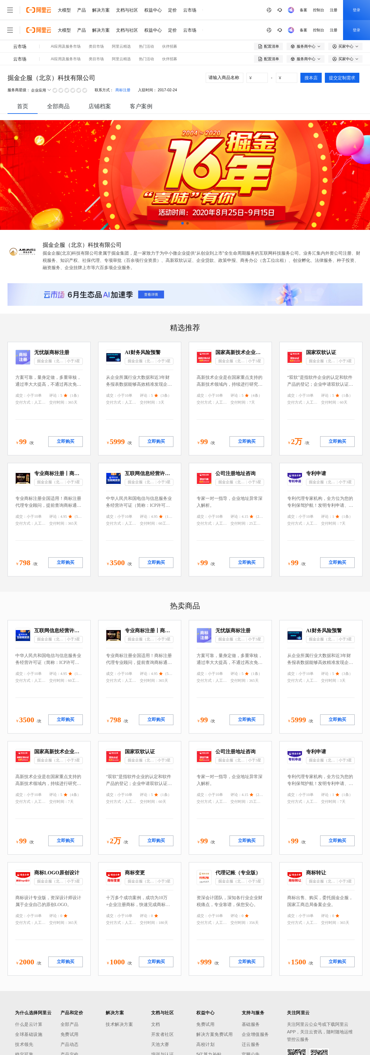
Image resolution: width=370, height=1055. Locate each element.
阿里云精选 (121, 46)
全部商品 (58, 106)
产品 (81, 10)
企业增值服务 (255, 1034)
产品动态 (70, 1044)
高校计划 (205, 1044)
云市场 (189, 10)
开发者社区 (162, 1034)
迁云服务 (251, 1044)
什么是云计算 (28, 1024)
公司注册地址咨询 (235, 473)
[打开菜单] (10, 10)
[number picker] (259, 77)
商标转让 (316, 872)
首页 (22, 106)
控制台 (318, 10)
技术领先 (24, 1044)
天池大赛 (160, 1044)
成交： (21, 395)
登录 (356, 10)
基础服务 (251, 1024)
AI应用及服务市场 (66, 46)
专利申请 (316, 473)
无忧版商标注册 (51, 352)
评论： (55, 395)
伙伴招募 (169, 46)
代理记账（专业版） (238, 872)
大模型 (64, 10)
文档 (155, 1024)
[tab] (23, 106)
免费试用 (70, 1034)
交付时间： (58, 402)
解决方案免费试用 (214, 1034)
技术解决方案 (119, 1024)
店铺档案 (99, 106)
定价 (172, 10)
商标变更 (135, 872)
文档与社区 (127, 10)
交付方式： (24, 402)
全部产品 (70, 1024)
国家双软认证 (321, 352)
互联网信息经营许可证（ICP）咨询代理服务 (149, 473)
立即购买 (65, 441)
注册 (333, 10)
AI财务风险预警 (143, 352)
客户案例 (141, 106)
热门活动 (146, 46)
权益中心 (153, 10)
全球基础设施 (28, 1034)
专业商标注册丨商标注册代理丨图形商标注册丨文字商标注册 (58, 473)
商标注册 (122, 90)
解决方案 (101, 10)
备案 (303, 10)
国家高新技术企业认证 (239, 352)
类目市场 (96, 46)
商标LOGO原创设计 (56, 872)
